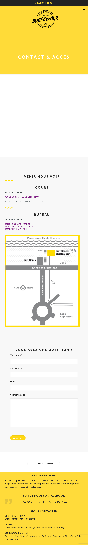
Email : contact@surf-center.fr (20, 518)
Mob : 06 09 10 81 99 (15, 516)
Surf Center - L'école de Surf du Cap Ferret (46, 502)
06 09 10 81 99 (44, 2)
